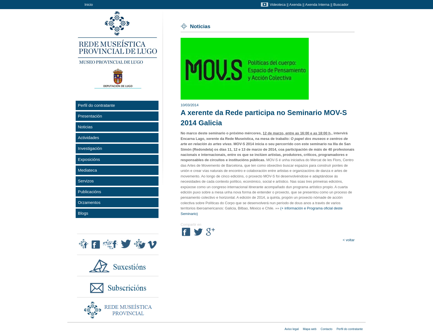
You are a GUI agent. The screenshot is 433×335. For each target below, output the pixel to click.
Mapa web (309, 329)
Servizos (86, 181)
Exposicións (89, 159)
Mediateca (87, 170)
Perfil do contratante (96, 105)
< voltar (349, 240)
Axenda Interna (317, 4)
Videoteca (278, 4)
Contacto (326, 329)
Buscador (340, 4)
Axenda (295, 4)
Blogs (83, 213)
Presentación (90, 116)
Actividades (88, 137)
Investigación (90, 148)
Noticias (85, 126)
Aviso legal (291, 329)
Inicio (89, 4)
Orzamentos (89, 202)
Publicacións (89, 191)
